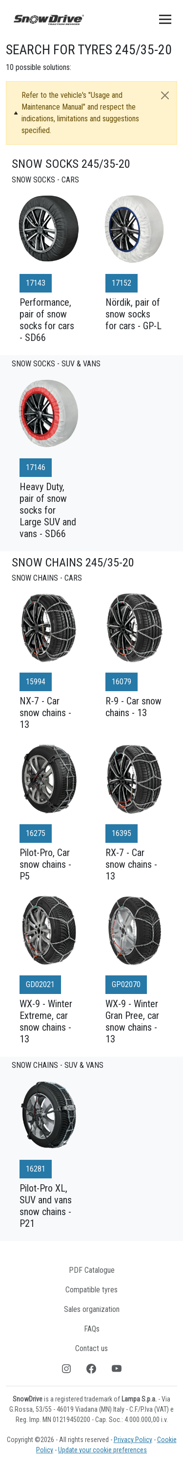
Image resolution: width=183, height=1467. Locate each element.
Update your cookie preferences (102, 1450)
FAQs (92, 1328)
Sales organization (92, 1309)
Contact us (91, 1348)
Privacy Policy (133, 1440)
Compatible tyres (91, 1289)
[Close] (165, 95)
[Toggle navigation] (165, 19)
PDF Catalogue (92, 1270)
